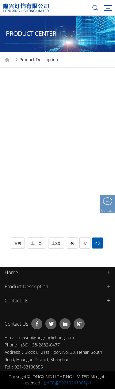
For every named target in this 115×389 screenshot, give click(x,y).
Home (11, 272)
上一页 (36, 243)
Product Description (26, 286)
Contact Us (16, 300)
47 (85, 243)
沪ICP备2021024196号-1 (68, 383)
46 (72, 243)
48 (97, 243)
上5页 (56, 243)
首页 (17, 243)
